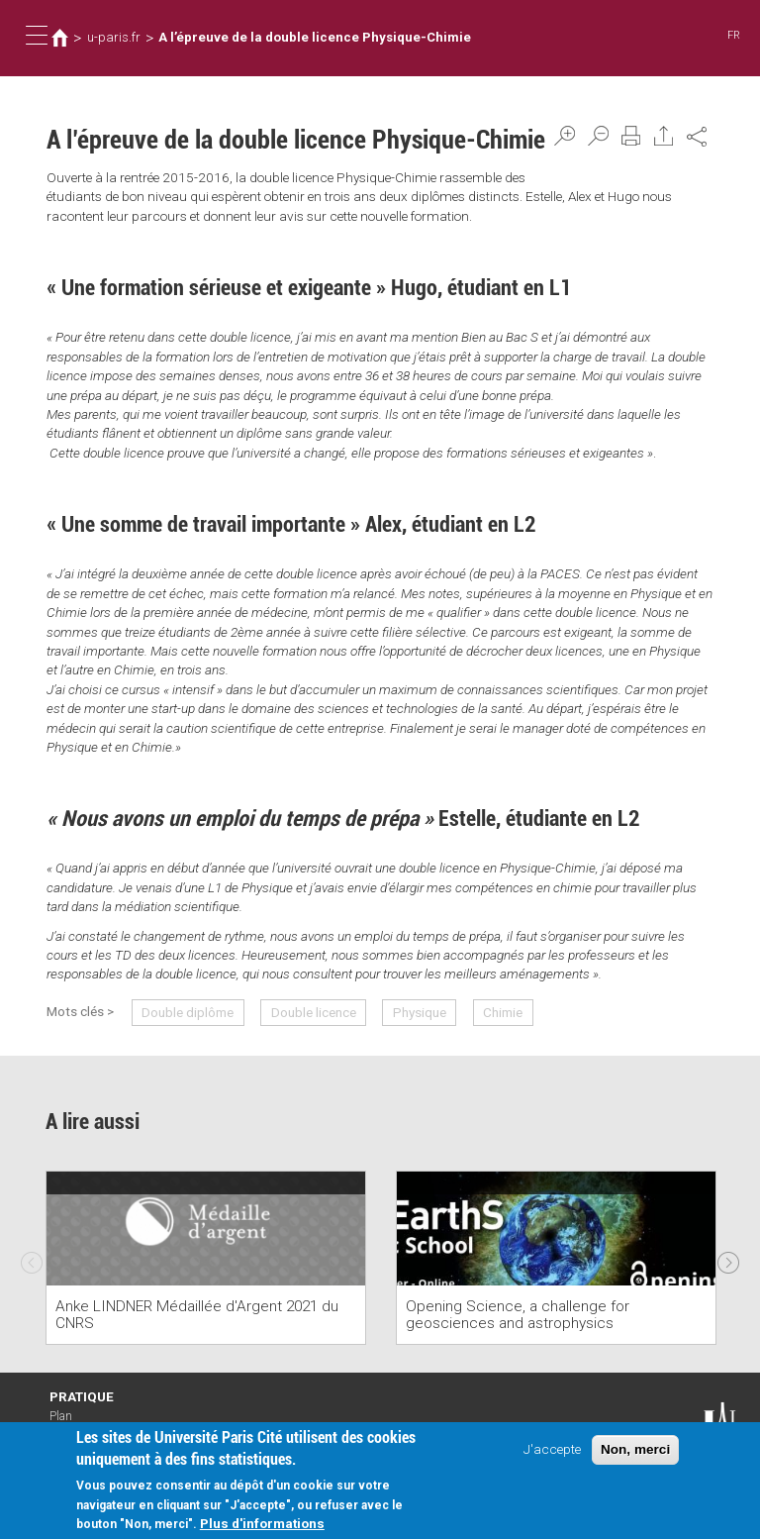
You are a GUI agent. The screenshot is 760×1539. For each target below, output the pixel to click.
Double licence (313, 1012)
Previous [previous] (31, 1258)
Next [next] (728, 1258)
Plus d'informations (262, 1525)
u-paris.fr (114, 37)
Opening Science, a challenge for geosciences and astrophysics (517, 1314)
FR (733, 35)
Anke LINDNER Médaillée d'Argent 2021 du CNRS (196, 1314)
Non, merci (635, 1451)
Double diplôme (188, 1012)
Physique (419, 1012)
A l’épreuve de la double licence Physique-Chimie (314, 37)
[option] (206, 1258)
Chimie (502, 1012)
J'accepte (552, 1451)
